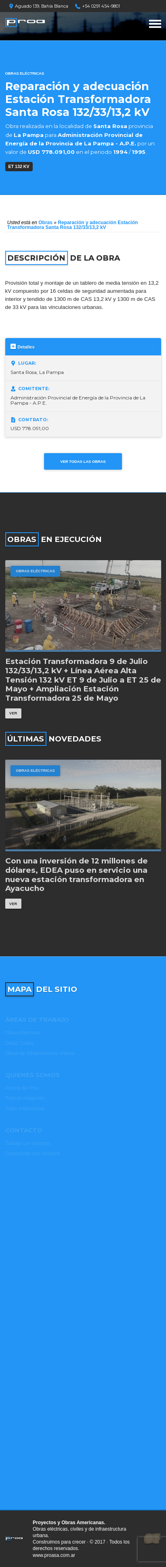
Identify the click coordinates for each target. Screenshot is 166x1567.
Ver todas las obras (83, 461)
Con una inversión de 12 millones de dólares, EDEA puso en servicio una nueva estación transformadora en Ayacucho (76, 875)
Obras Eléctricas (24, 73)
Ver (13, 713)
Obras (45, 222)
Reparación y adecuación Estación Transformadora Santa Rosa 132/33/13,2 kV (72, 225)
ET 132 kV (18, 166)
